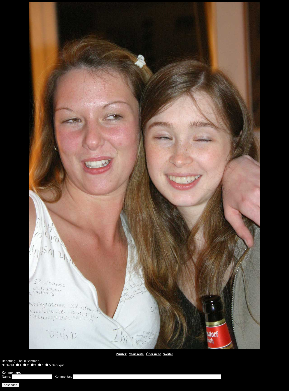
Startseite (136, 354)
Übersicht (153, 354)
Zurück (121, 354)
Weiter (168, 354)
